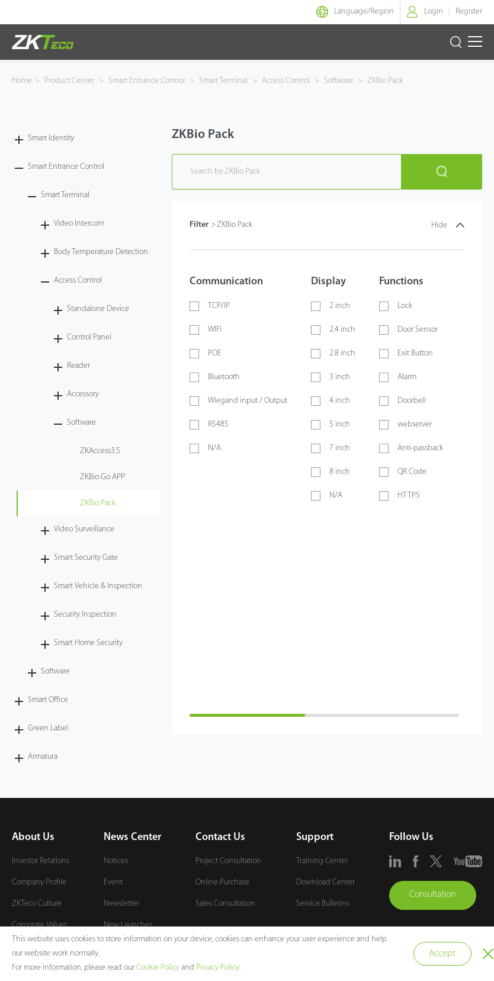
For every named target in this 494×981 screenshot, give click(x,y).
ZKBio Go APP (102, 477)
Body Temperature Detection (101, 252)
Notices (116, 861)
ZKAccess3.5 (100, 451)
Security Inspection (85, 614)
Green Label (48, 728)
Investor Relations (40, 861)
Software (338, 80)
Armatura (42, 756)
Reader (78, 365)
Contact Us (220, 837)
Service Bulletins (322, 903)
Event (113, 882)
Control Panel (89, 337)
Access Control (286, 80)
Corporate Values (39, 925)
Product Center (70, 80)
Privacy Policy (217, 967)
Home (22, 80)
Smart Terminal (223, 80)
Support (314, 837)
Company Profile (39, 882)
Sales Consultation (225, 903)
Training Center (322, 861)
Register (468, 11)
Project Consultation (228, 861)
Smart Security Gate (86, 557)
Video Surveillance (84, 529)
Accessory (83, 394)
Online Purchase (222, 882)
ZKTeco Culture (37, 903)
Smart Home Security (88, 643)
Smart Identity (51, 138)
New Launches (128, 925)
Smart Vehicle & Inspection (98, 586)
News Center (132, 837)
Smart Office (48, 699)
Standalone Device (98, 308)
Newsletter (121, 903)
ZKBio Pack (384, 80)
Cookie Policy (157, 967)
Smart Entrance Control (147, 80)
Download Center (325, 882)
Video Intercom (79, 223)
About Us (33, 837)
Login (433, 11)
